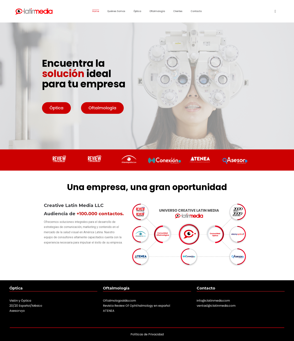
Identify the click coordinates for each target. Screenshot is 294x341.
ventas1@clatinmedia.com (216, 306)
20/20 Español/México (25, 306)
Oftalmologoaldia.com (119, 300)
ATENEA (108, 311)
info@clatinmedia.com (213, 300)
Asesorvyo (17, 311)
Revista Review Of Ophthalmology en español (136, 306)
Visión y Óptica (20, 300)
